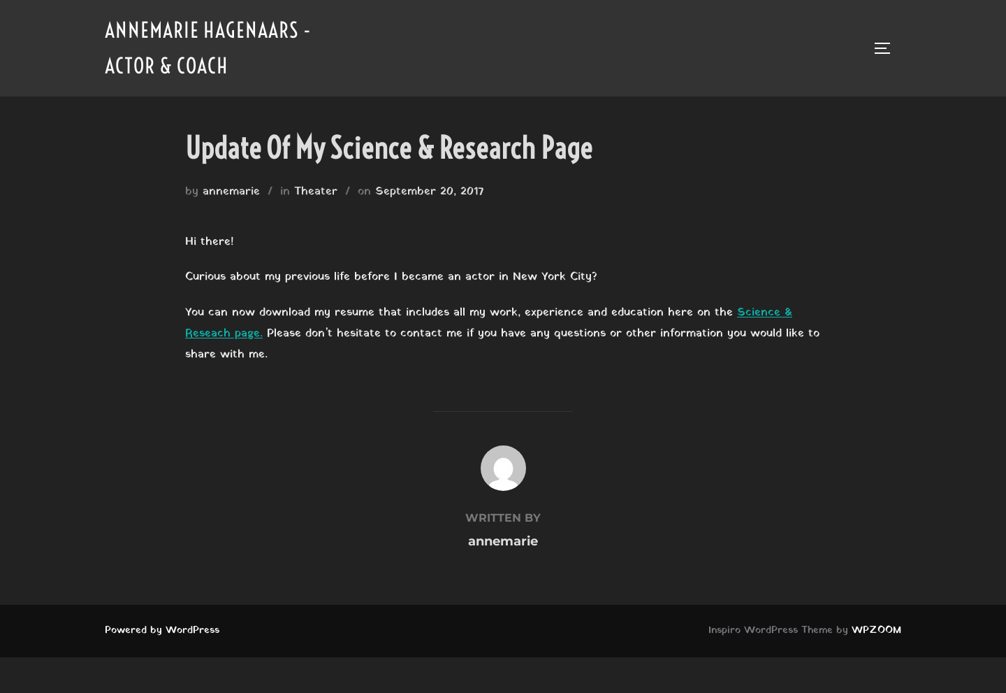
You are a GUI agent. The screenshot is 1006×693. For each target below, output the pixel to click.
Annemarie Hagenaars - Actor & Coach (208, 48)
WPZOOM (876, 630)
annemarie (231, 191)
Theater (315, 191)
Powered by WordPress (162, 630)
